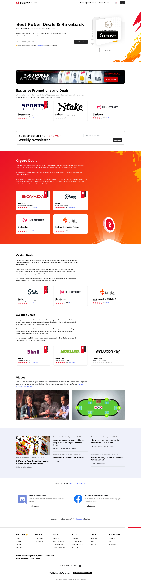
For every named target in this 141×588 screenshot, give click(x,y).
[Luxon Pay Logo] (108, 351)
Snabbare (80, 519)
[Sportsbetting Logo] (33, 107)
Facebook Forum (77, 544)
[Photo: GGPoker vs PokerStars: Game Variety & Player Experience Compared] (33, 445)
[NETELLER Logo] (70, 351)
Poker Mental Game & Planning (62, 454)
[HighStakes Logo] (108, 107)
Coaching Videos (58, 541)
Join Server (35, 506)
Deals (82, 3)
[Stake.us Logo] (70, 107)
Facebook (75, 538)
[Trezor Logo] (107, 35)
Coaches (56, 538)
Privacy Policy (113, 544)
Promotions (39, 541)
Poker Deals (39, 538)
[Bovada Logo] (33, 196)
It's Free (81, 42)
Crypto (18, 541)
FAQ (110, 541)
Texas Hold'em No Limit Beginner (26, 458)
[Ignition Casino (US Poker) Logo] (70, 220)
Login (122, 3)
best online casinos (77, 483)
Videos (106, 3)
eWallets (19, 548)
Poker (18, 538)
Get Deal (108, 50)
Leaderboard (90, 3)
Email (92, 541)
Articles (100, 3)
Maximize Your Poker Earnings (99, 437)
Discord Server (77, 541)
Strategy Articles (58, 544)
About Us (112, 538)
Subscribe (117, 140)
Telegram (94, 538)
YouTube (75, 548)
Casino (18, 544)
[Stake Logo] (70, 196)
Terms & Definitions (60, 548)
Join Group (91, 506)
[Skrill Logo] (33, 351)
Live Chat (94, 544)
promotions (40, 46)
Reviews (35, 118)
